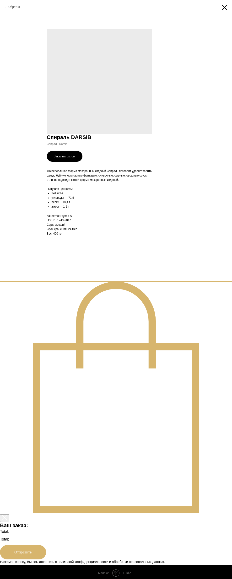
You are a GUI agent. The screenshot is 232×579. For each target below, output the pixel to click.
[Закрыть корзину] (4, 518)
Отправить (23, 552)
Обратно (14, 7)
